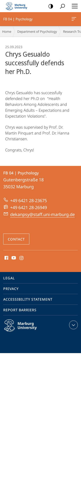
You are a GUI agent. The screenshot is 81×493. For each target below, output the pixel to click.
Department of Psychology (37, 31)
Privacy (11, 288)
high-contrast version (49, 6)
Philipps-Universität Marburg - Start (18, 6)
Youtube (13, 258)
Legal (9, 278)
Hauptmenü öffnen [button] (73, 6)
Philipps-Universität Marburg (25, 329)
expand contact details (73, 325)
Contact (16, 239)
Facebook (6, 258)
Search (61, 6)
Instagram (21, 258)
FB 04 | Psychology (73, 20)
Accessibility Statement (27, 299)
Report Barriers (20, 310)
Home (6, 31)
